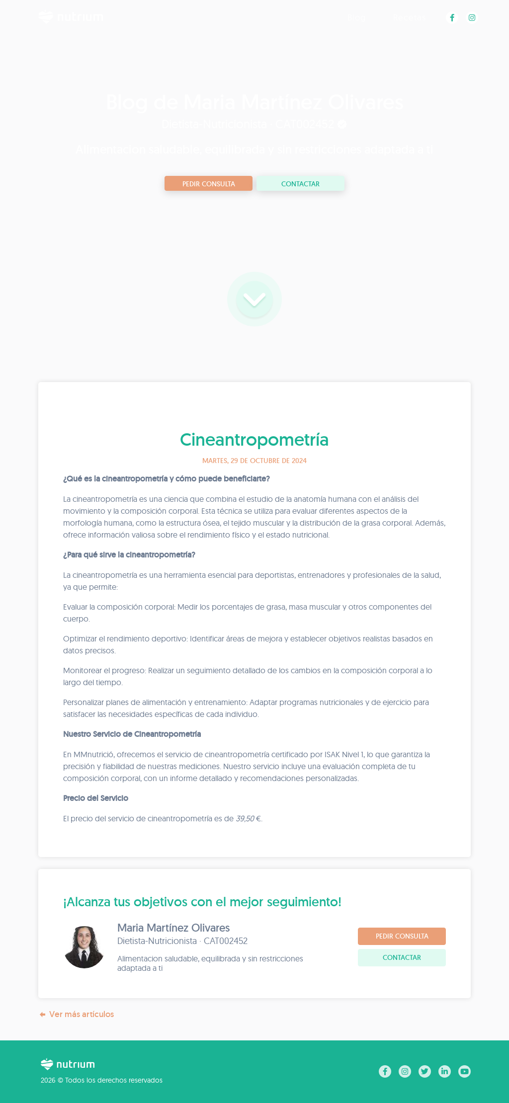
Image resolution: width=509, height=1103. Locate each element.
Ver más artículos (76, 1014)
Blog (356, 17)
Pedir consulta (208, 183)
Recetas (409, 17)
